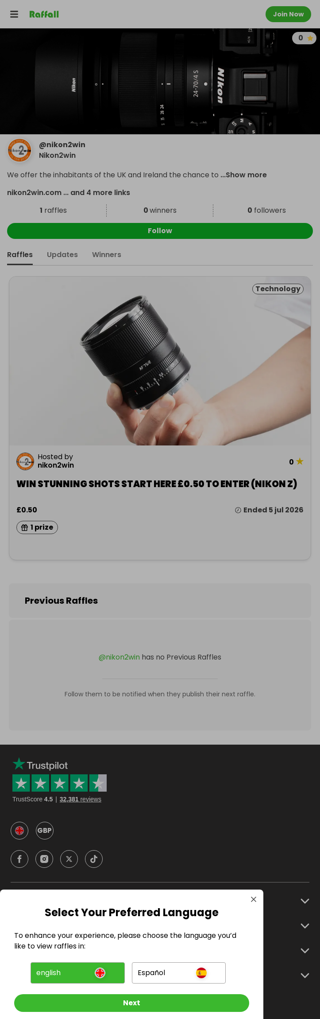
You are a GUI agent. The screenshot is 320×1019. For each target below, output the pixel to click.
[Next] (131, 1003)
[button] (77, 973)
